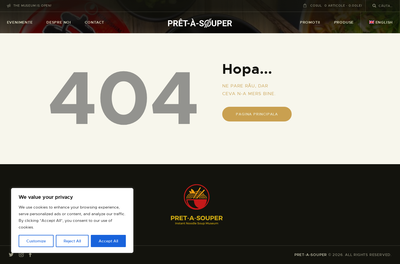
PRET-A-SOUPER (310, 254)
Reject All (72, 240)
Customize (36, 240)
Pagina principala (257, 114)
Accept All (108, 240)
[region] (72, 220)
